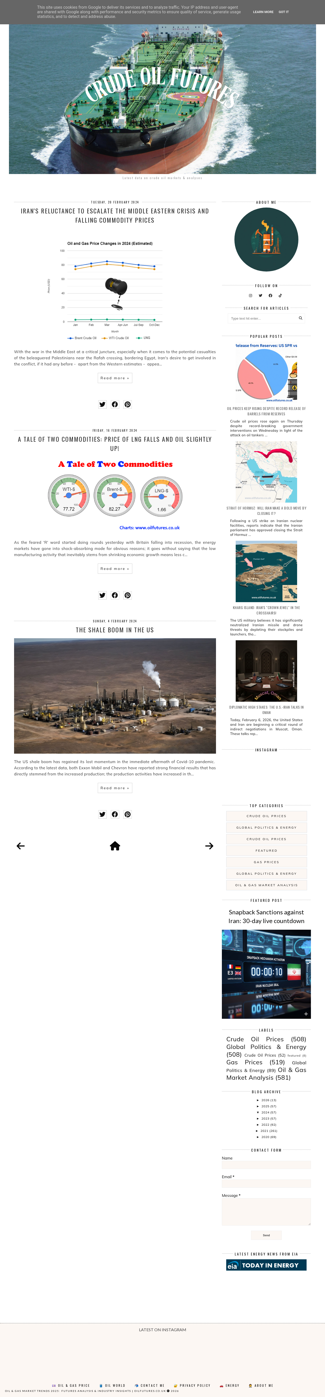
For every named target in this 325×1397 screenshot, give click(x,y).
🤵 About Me (261, 1385)
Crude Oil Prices (267, 816)
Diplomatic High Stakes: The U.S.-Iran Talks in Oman (266, 709)
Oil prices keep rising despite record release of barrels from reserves (266, 411)
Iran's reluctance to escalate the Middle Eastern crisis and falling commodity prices (115, 215)
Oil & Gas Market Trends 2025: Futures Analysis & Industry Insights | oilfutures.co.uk (85, 1390)
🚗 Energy (230, 1385)
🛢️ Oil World (112, 1385)
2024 (266, 1112)
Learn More (263, 12)
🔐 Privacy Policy (192, 1385)
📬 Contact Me (150, 1385)
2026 (266, 1100)
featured (267, 850)
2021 (265, 1131)
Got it (284, 12)
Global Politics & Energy (266, 827)
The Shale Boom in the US (115, 629)
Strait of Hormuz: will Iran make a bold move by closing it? (266, 510)
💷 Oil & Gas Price (71, 1385)
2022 (266, 1125)
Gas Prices (266, 862)
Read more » (115, 378)
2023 (266, 1118)
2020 (266, 1137)
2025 (266, 1106)
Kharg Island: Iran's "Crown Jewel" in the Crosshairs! (266, 610)
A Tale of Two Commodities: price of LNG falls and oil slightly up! (115, 443)
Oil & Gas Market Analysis (266, 885)
